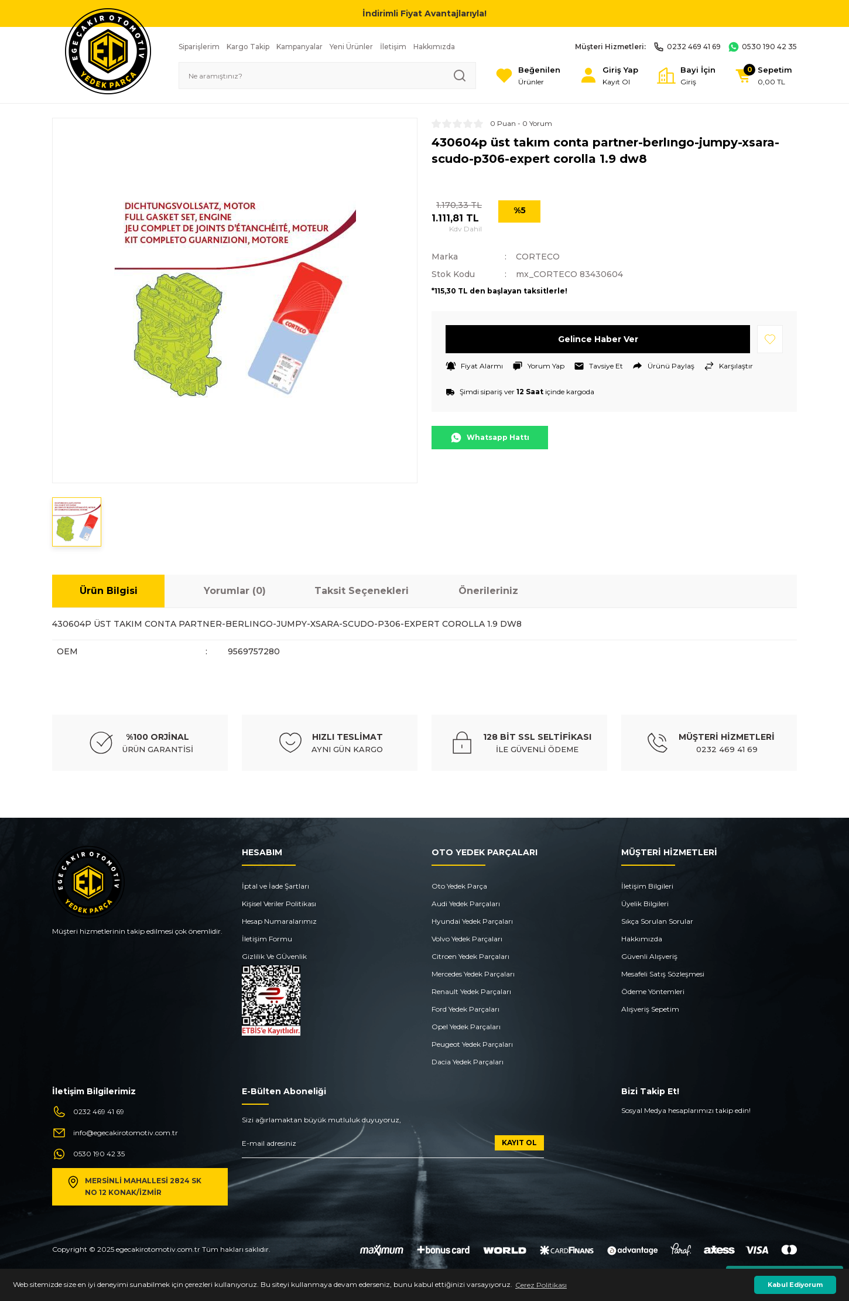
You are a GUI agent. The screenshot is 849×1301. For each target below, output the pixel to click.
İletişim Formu (267, 938)
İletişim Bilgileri (647, 886)
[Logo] (108, 50)
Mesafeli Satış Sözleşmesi (662, 973)
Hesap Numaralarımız (279, 921)
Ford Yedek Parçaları (465, 1009)
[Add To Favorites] (770, 339)
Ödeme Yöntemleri (652, 991)
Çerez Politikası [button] (541, 1284)
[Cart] (763, 76)
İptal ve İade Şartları (275, 886)
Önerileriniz (488, 590)
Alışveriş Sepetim (650, 1009)
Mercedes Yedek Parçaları (473, 973)
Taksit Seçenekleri (361, 590)
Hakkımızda (641, 938)
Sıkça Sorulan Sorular (657, 921)
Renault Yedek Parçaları (471, 991)
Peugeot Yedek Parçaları (472, 1044)
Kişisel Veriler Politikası (279, 903)
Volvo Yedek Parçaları (467, 938)
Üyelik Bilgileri (645, 903)
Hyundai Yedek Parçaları (472, 921)
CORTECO (538, 256)
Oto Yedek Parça (459, 886)
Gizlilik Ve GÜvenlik (274, 956)
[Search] (327, 75)
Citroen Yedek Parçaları (470, 956)
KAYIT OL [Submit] (519, 1142)
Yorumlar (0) (235, 590)
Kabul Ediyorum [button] (795, 1285)
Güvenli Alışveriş (649, 956)
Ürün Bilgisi (109, 590)
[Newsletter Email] (393, 1146)
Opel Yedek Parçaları (466, 1026)
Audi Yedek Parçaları (466, 903)
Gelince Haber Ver (598, 339)
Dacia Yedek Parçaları (468, 1061)
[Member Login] (608, 76)
